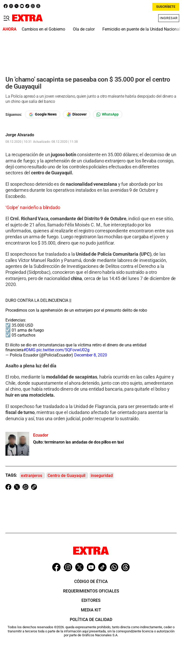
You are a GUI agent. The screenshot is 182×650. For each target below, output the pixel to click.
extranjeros (31, 475)
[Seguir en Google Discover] (76, 114)
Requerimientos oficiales (91, 591)
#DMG (29, 349)
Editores (91, 600)
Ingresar (169, 18)
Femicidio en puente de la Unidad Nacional (141, 29)
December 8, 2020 (90, 355)
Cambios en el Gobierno (43, 29)
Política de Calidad (91, 619)
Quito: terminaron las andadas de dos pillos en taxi (78, 442)
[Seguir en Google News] (42, 114)
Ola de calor (84, 29)
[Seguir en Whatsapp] (107, 114)
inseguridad (102, 475)
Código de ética (91, 581)
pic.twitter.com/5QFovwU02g (62, 349)
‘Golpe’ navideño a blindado (32, 207)
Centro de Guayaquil (66, 475)
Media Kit (91, 610)
